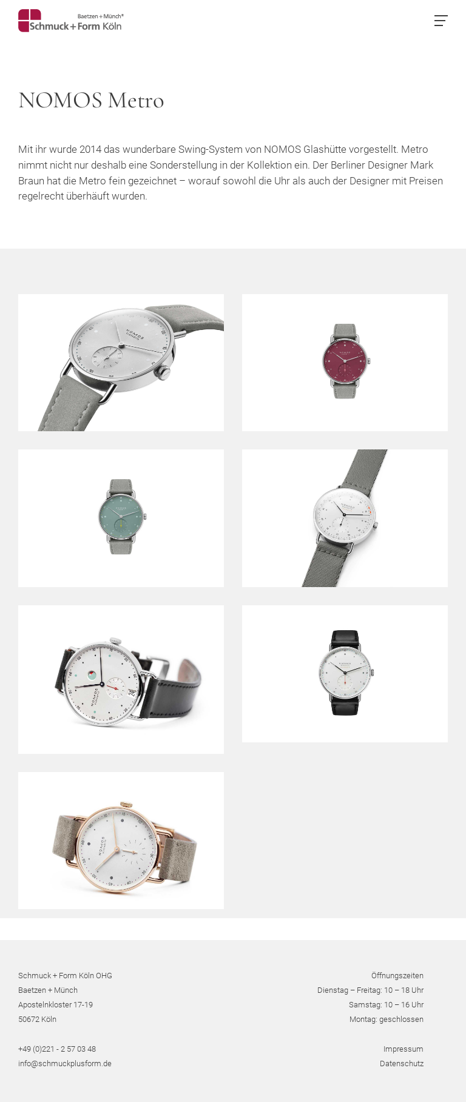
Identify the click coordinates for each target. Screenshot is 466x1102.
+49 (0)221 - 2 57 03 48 (57, 1048)
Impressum (403, 1048)
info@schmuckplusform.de (65, 1063)
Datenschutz (402, 1063)
